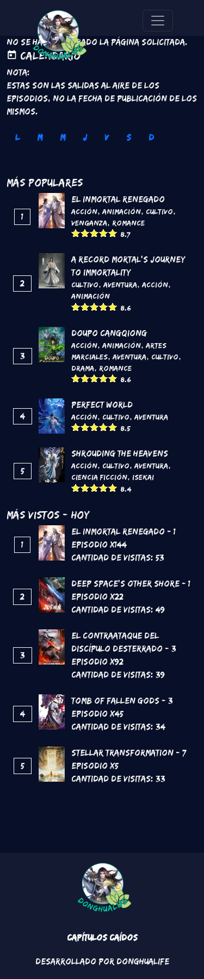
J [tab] (85, 137)
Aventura (120, 284)
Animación (121, 211)
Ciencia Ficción (99, 477)
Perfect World (102, 404)
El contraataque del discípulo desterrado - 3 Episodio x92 (123, 648)
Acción (84, 211)
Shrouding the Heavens (119, 453)
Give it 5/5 (113, 233)
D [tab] (151, 137)
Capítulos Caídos (102, 937)
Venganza (89, 222)
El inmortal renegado (118, 199)
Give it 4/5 (103, 233)
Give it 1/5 (76, 233)
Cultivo (159, 211)
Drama (82, 368)
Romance (128, 222)
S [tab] (128, 137)
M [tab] (39, 137)
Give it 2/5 (85, 233)
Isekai (143, 477)
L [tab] (17, 137)
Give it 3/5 (94, 233)
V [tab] (106, 137)
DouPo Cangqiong (109, 333)
